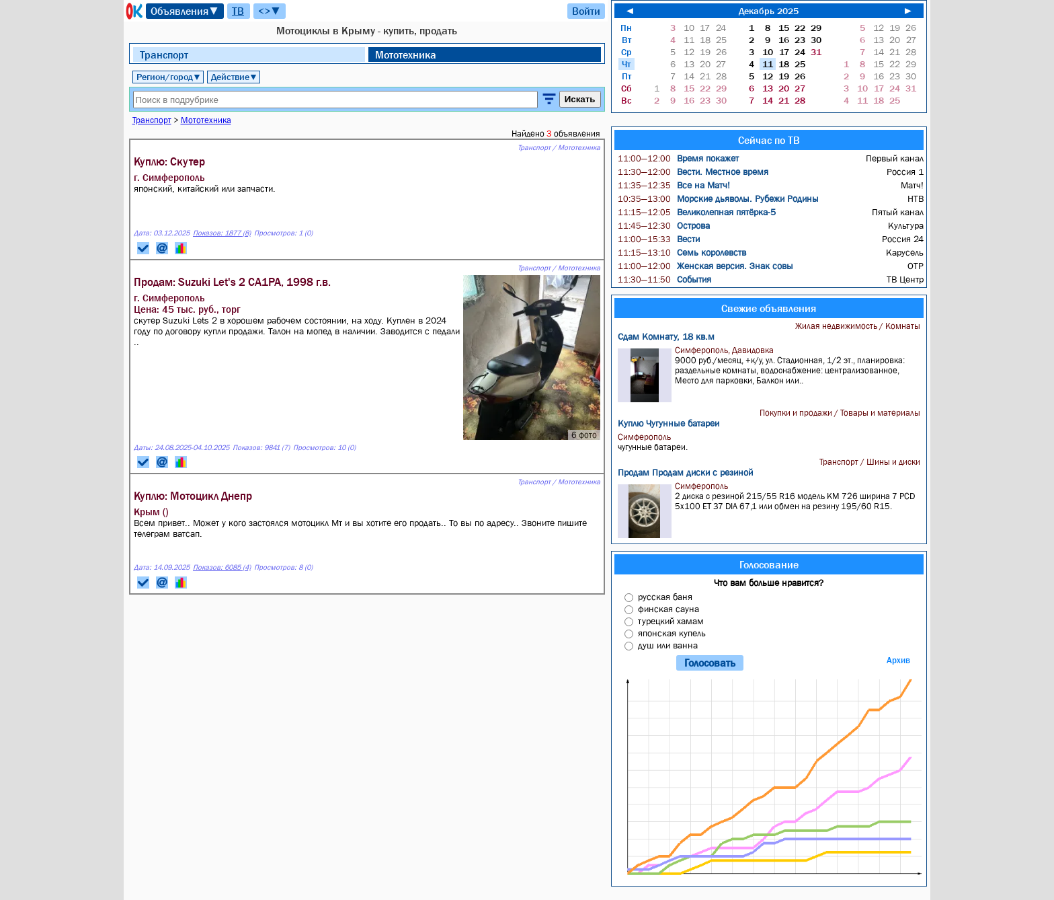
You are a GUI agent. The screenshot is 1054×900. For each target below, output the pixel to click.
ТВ (238, 11)
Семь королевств (682, 252)
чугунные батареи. (771, 442)
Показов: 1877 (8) (222, 233)
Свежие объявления (768, 308)
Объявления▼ (185, 11)
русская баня (665, 596)
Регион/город (168, 76)
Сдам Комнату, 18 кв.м (666, 336)
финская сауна (668, 608)
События (664, 279)
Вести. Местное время (693, 171)
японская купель (672, 633)
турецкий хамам (671, 620)
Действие (234, 76)
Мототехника (405, 54)
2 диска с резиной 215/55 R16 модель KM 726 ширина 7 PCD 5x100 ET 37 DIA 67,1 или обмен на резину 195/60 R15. (771, 509)
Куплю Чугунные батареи (668, 423)
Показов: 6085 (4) (222, 567)
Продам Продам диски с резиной (685, 472)
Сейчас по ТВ (769, 140)
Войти (586, 11)
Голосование (769, 564)
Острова (664, 225)
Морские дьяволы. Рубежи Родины (718, 198)
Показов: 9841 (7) (261, 447)
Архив (898, 660)
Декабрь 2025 (769, 10)
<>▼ (269, 11)
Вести (659, 238)
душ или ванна (668, 645)
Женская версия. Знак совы (705, 265)
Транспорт (164, 54)
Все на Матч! (674, 185)
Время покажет (678, 158)
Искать (580, 99)
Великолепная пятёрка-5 (697, 212)
